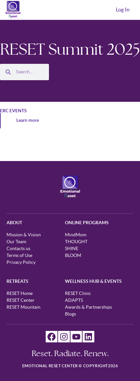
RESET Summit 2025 (70, 49)
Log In (123, 9)
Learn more (27, 120)
